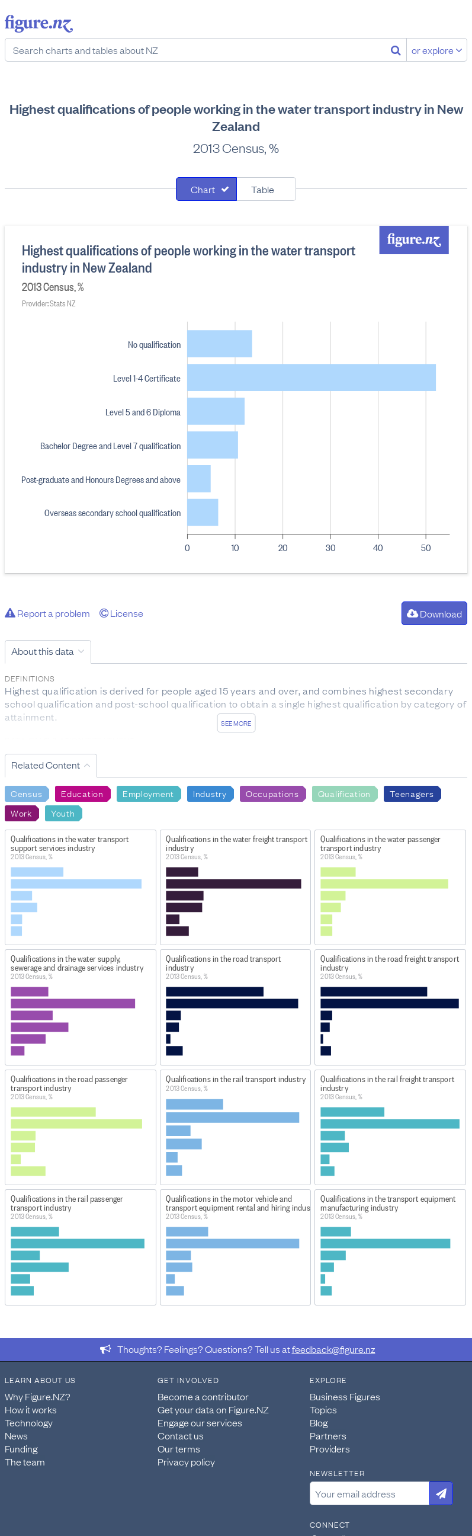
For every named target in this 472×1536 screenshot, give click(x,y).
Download (434, 613)
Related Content (45, 764)
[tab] (206, 189)
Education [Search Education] (82, 792)
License (121, 612)
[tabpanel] (236, 399)
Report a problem (47, 612)
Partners (328, 1435)
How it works (31, 1409)
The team (25, 1461)
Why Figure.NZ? (37, 1396)
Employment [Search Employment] (148, 792)
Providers (330, 1448)
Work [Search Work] (21, 812)
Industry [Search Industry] (210, 792)
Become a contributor (203, 1396)
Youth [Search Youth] (63, 812)
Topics (323, 1409)
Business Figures (345, 1396)
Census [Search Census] (26, 792)
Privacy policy (186, 1461)
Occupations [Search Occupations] (272, 792)
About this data (42, 650)
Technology (29, 1422)
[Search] (396, 50)
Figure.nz (39, 24)
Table (262, 189)
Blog (318, 1422)
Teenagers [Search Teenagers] (412, 792)
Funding (21, 1448)
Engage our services (200, 1422)
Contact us (181, 1435)
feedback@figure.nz (333, 1348)
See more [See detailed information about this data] (236, 723)
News (16, 1435)
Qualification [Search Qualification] (344, 792)
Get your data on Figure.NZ (213, 1409)
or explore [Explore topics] (437, 49)
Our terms (179, 1448)
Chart (203, 189)
